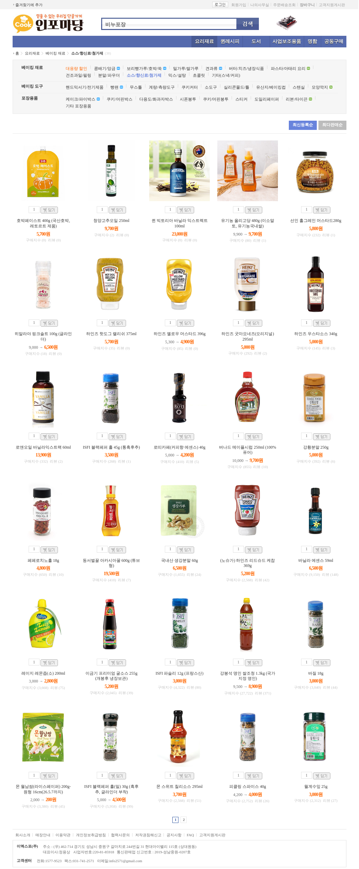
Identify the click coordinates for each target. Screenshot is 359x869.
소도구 (211, 87)
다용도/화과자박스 (156, 99)
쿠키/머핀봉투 (216, 99)
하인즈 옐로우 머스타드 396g (180, 333)
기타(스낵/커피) (226, 75)
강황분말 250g (316, 447)
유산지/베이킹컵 (271, 87)
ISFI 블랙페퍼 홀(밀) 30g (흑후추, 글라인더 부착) (111, 789)
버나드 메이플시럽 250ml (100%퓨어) (247, 450)
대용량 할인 (76, 68)
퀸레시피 (229, 41)
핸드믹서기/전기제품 (85, 87)
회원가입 (238, 5)
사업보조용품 (286, 41)
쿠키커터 (190, 87)
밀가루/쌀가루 (186, 68)
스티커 (241, 99)
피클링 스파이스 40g (247, 786)
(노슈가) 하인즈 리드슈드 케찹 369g (247, 563)
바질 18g (316, 673)
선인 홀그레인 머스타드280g (315, 220)
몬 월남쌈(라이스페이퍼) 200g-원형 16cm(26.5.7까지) (43, 789)
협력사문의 (120, 835)
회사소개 (22, 835)
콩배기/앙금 (104, 68)
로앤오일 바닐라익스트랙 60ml (43, 447)
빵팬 (114, 87)
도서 (256, 41)
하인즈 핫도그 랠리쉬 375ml (111, 333)
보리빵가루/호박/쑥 (144, 68)
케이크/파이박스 (80, 99)
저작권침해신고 (148, 835)
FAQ (190, 835)
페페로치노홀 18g (43, 560)
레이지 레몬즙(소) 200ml (43, 673)
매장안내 (42, 835)
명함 (312, 41)
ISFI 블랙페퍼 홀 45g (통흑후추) (111, 447)
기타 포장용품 (78, 106)
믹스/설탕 (177, 75)
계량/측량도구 (161, 87)
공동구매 (333, 41)
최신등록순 (303, 124)
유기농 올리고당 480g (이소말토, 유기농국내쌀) (248, 223)
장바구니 (307, 5)
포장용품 (29, 98)
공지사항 (174, 835)
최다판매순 (332, 124)
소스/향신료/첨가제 (87, 53)
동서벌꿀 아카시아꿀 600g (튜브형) (111, 563)
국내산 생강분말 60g (179, 560)
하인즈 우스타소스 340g (315, 333)
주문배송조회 (284, 5)
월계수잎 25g (316, 786)
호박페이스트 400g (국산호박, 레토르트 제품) (43, 223)
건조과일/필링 (78, 75)
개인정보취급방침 (91, 835)
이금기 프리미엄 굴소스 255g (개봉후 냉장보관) (111, 676)
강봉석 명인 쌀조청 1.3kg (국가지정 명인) (248, 676)
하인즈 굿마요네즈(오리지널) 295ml (247, 336)
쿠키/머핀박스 (119, 99)
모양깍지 (320, 87)
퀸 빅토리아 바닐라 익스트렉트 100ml (180, 223)
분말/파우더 (109, 75)
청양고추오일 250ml (111, 220)
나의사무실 (259, 5)
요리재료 (204, 41)
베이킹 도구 (32, 86)
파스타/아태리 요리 (288, 68)
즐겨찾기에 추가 (29, 5)
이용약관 (63, 835)
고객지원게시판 (332, 5)
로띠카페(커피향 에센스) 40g (179, 447)
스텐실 (299, 87)
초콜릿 (199, 75)
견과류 (211, 68)
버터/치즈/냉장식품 (246, 68)
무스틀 (136, 87)
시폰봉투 (188, 99)
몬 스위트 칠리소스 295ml (179, 786)
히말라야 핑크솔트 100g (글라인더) (43, 336)
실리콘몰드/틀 (236, 87)
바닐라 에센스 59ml (315, 560)
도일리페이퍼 (266, 99)
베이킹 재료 (55, 53)
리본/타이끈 (296, 99)
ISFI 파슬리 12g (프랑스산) (179, 673)
